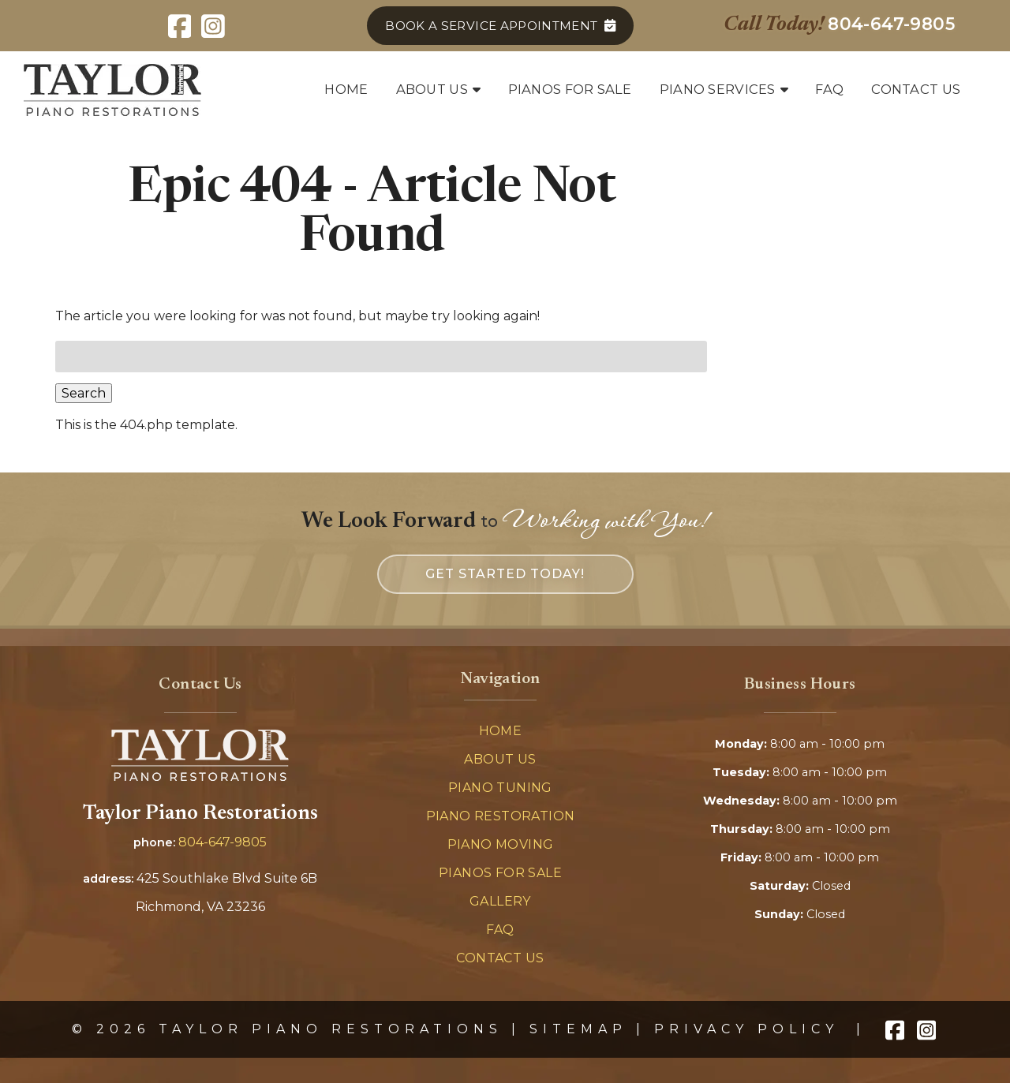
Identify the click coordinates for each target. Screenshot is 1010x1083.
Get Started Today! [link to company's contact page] (505, 573)
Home (346, 89)
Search (84, 393)
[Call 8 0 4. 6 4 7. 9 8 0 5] (891, 23)
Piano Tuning (500, 787)
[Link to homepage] (200, 776)
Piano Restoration (500, 816)
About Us (432, 89)
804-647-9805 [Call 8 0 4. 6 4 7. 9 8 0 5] (222, 842)
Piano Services (718, 89)
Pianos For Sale (500, 872)
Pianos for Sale (570, 89)
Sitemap (578, 1028)
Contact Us (915, 89)
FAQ (829, 89)
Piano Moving (500, 844)
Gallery (500, 901)
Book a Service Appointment (491, 25)
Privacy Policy (746, 1028)
